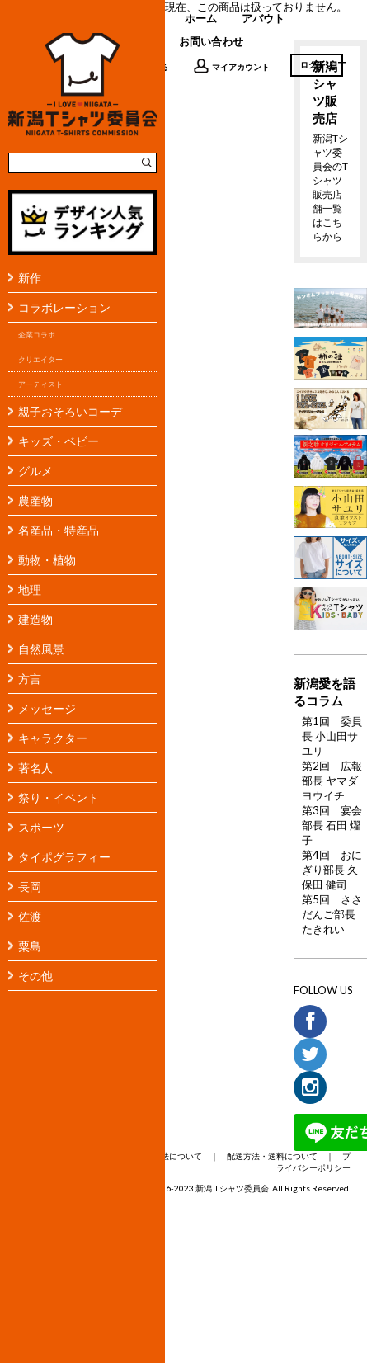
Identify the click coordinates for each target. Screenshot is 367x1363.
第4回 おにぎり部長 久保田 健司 (332, 869)
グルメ (35, 471)
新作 (29, 278)
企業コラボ (36, 334)
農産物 (35, 500)
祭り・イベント (58, 797)
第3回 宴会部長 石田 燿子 (332, 825)
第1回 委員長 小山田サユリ (332, 736)
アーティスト (40, 384)
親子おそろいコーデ (70, 411)
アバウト (263, 18)
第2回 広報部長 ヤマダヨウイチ (332, 780)
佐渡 (29, 916)
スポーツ (41, 827)
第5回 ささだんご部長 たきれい (332, 914)
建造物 (35, 619)
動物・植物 (47, 560)
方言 (29, 679)
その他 (35, 976)
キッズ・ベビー (58, 441)
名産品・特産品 (58, 530)
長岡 (29, 887)
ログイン (316, 64)
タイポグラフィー (64, 857)
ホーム (201, 18)
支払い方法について (165, 1156)
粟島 (29, 946)
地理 (29, 589)
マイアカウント (231, 66)
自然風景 (41, 649)
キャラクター (52, 738)
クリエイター (40, 359)
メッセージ (47, 708)
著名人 (35, 768)
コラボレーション (64, 307)
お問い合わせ (211, 41)
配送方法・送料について (272, 1156)
